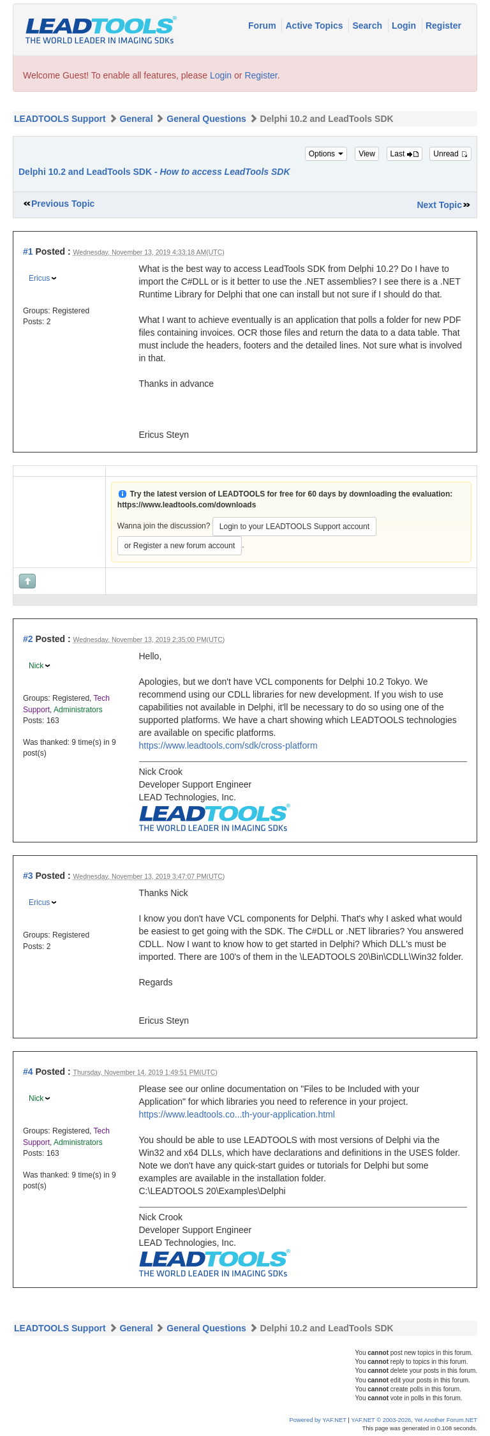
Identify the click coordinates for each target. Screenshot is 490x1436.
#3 (28, 876)
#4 (28, 1071)
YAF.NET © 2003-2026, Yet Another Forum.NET (414, 1420)
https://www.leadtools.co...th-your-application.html (237, 1114)
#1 (28, 251)
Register (443, 25)
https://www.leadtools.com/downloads (186, 504)
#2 (28, 639)
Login (405, 25)
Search (368, 25)
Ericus (39, 278)
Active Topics (315, 25)
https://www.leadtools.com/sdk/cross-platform (228, 745)
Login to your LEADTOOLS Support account (294, 526)
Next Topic (439, 205)
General (135, 119)
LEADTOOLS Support (60, 119)
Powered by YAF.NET (318, 1420)
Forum (263, 25)
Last (404, 153)
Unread (450, 153)
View (367, 153)
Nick (36, 665)
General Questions (206, 119)
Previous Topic (62, 203)
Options (326, 153)
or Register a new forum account (179, 545)
